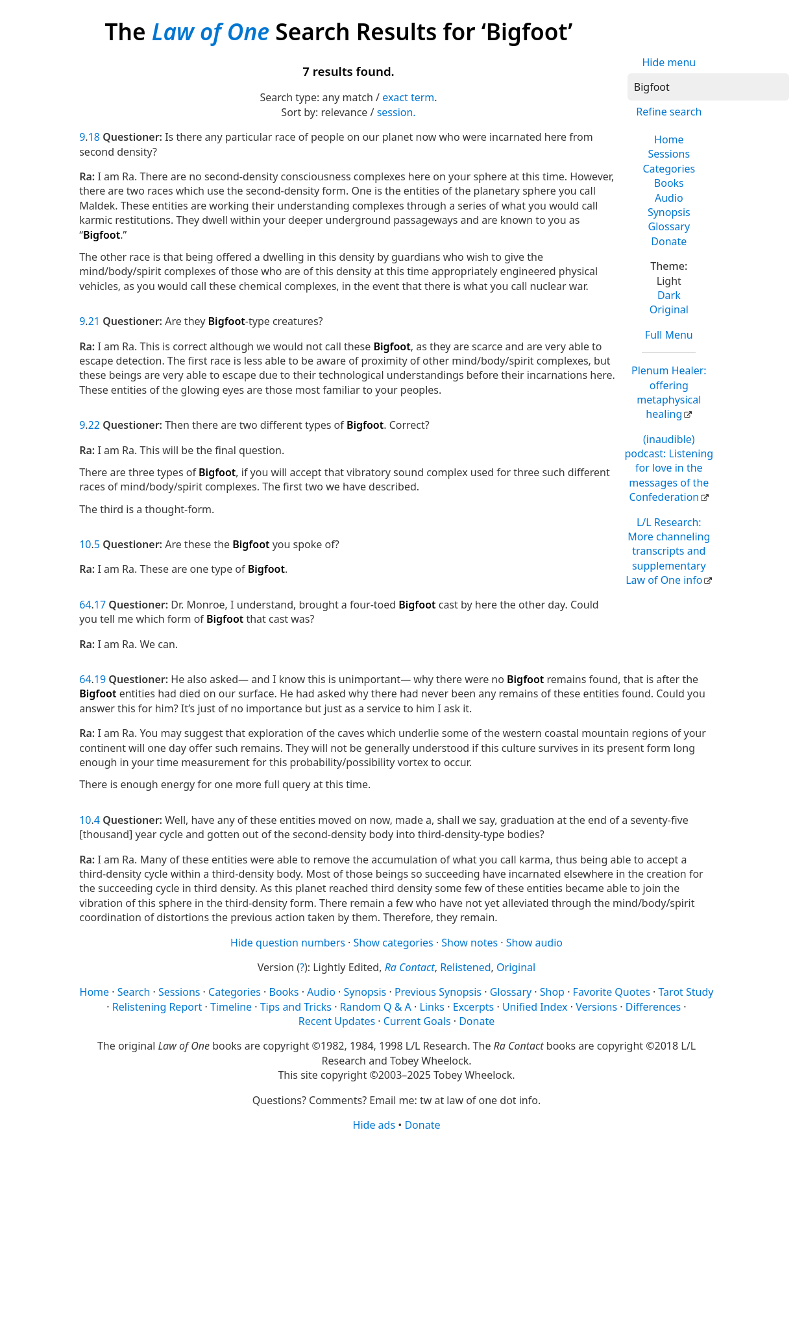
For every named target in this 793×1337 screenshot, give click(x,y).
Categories (668, 169)
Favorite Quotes (611, 992)
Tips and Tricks (296, 1007)
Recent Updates (337, 1021)
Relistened (465, 967)
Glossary (669, 226)
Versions (596, 1007)
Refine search (669, 111)
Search (134, 992)
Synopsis (669, 212)
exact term (408, 97)
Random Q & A (375, 1007)
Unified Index (535, 1007)
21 (94, 321)
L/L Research (668, 551)
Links (432, 1007)
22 (94, 425)
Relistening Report (157, 1007)
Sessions (669, 154)
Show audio (534, 942)
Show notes (469, 942)
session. (396, 112)
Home (669, 139)
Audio (669, 198)
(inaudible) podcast (668, 468)
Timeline (231, 1007)
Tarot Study (686, 992)
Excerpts (473, 1007)
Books (669, 183)
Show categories (393, 942)
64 (85, 604)
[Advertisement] (396, 1233)
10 (85, 544)
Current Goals (417, 1021)
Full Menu (669, 335)
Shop (552, 992)
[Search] (708, 87)
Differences (653, 1007)
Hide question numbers (287, 942)
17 (100, 604)
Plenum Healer (669, 392)
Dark (669, 295)
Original (669, 309)
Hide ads (374, 1125)
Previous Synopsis (438, 992)
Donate (669, 241)
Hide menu (669, 62)
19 (100, 679)
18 (94, 137)
